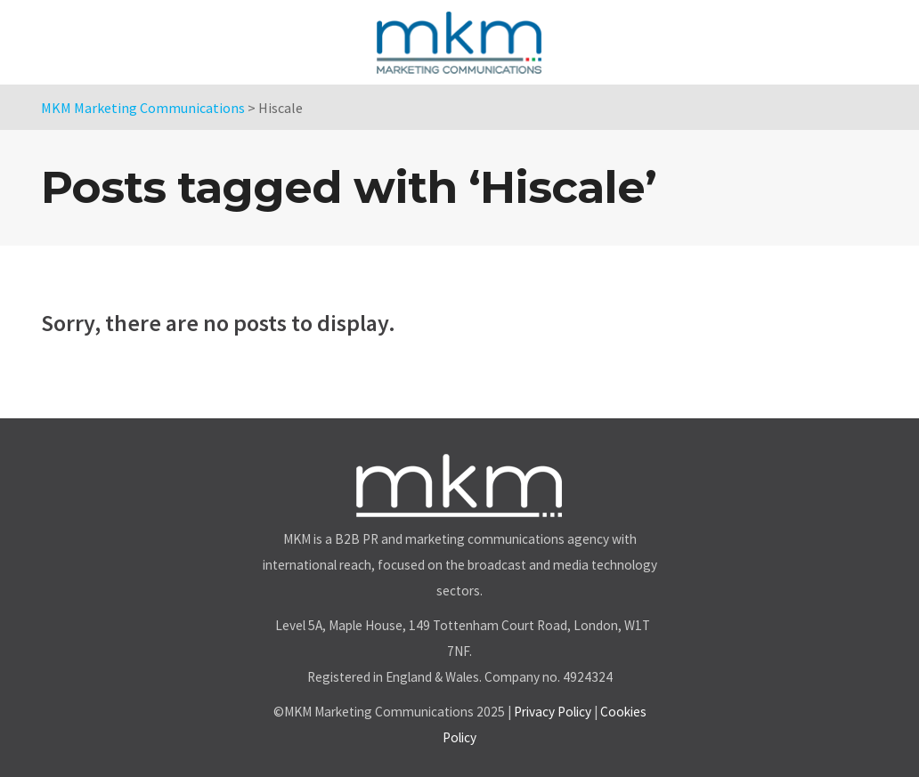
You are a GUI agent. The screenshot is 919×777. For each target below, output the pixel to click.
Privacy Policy (552, 711)
